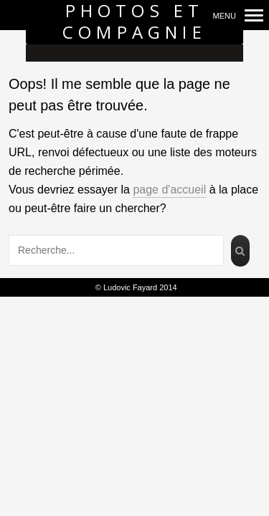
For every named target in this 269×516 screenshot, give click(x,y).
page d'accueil (169, 189)
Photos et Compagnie (134, 22)
